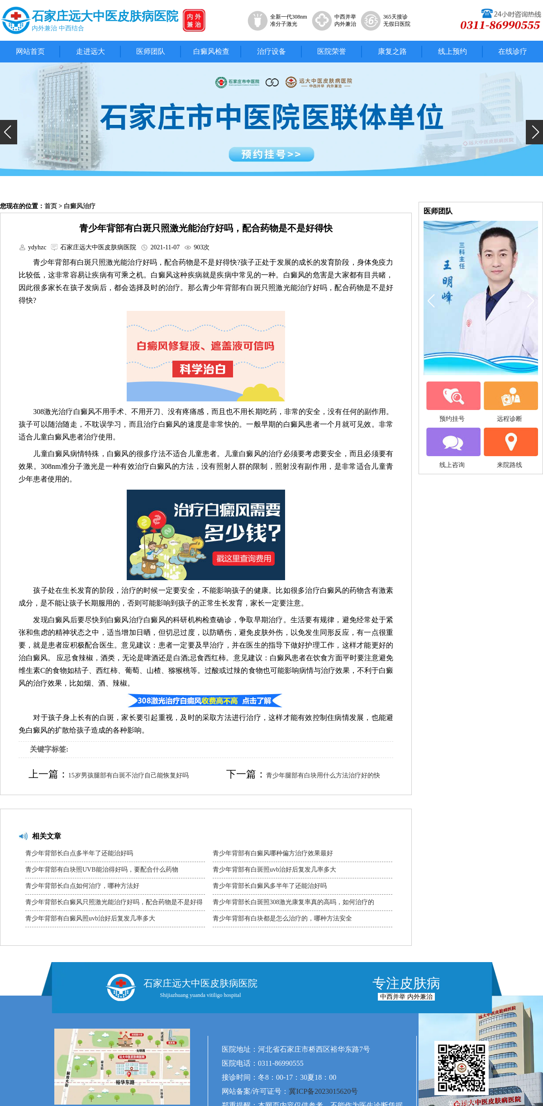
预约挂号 (452, 401)
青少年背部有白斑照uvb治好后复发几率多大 (274, 869)
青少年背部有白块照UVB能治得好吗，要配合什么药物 (101, 869)
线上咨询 (452, 448)
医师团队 (150, 51)
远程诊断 (509, 401)
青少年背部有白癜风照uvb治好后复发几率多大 (90, 918)
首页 (50, 206)
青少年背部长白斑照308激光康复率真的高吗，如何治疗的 (293, 902)
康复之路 (392, 51)
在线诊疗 (512, 51)
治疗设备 (271, 51)
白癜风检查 (211, 51)
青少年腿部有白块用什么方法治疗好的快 (323, 775)
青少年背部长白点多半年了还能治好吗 (79, 853)
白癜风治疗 (79, 206)
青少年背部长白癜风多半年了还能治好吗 (270, 885)
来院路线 (509, 448)
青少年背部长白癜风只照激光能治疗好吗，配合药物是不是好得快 (114, 905)
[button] (8, 132)
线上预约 (452, 51)
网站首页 (30, 51)
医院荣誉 (331, 51)
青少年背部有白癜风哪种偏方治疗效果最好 (273, 853)
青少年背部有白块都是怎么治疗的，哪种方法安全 (282, 918)
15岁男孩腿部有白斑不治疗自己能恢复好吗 (128, 775)
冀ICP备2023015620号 (323, 1091)
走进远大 (90, 51)
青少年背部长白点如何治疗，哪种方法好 (82, 885)
